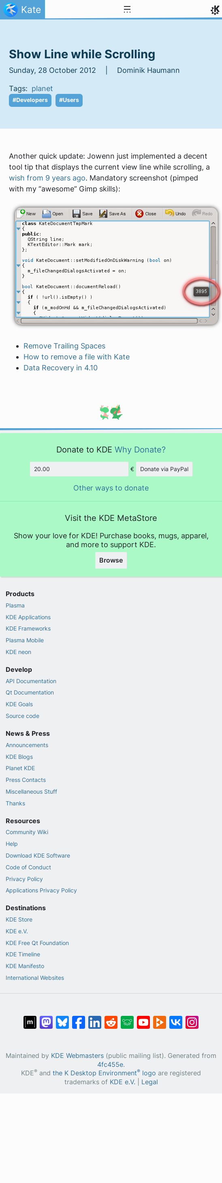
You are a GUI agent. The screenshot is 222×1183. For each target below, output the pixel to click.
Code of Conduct (28, 867)
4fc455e (110, 1064)
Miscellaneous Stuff (31, 791)
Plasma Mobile (25, 640)
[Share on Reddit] (111, 1018)
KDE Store (19, 919)
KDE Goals (19, 704)
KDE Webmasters (77, 1056)
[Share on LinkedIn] (94, 1018)
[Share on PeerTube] (159, 1018)
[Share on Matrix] (29, 1018)
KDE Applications (28, 617)
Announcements (27, 744)
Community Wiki (27, 831)
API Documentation (31, 681)
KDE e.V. (17, 931)
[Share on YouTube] (143, 1018)
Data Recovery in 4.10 (60, 367)
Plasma (15, 605)
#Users (69, 100)
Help (12, 843)
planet (42, 88)
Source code (22, 715)
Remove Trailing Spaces (64, 346)
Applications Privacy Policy (41, 890)
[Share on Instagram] (192, 1018)
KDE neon (18, 651)
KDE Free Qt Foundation (37, 942)
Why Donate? (140, 449)
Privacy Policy (24, 878)
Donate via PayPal (164, 468)
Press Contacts (26, 779)
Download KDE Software (38, 855)
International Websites (35, 977)
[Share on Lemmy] (127, 1018)
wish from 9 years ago (47, 178)
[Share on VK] (175, 1018)
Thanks (15, 803)
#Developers (30, 100)
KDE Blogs (19, 756)
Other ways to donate (111, 488)
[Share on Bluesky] (62, 1018)
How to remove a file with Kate (76, 357)
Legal (149, 1082)
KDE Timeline (23, 954)
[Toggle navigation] (127, 9)
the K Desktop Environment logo (104, 1073)
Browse (111, 560)
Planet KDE (20, 768)
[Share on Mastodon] (46, 1018)
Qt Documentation (30, 692)
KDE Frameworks (28, 628)
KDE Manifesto (25, 965)
